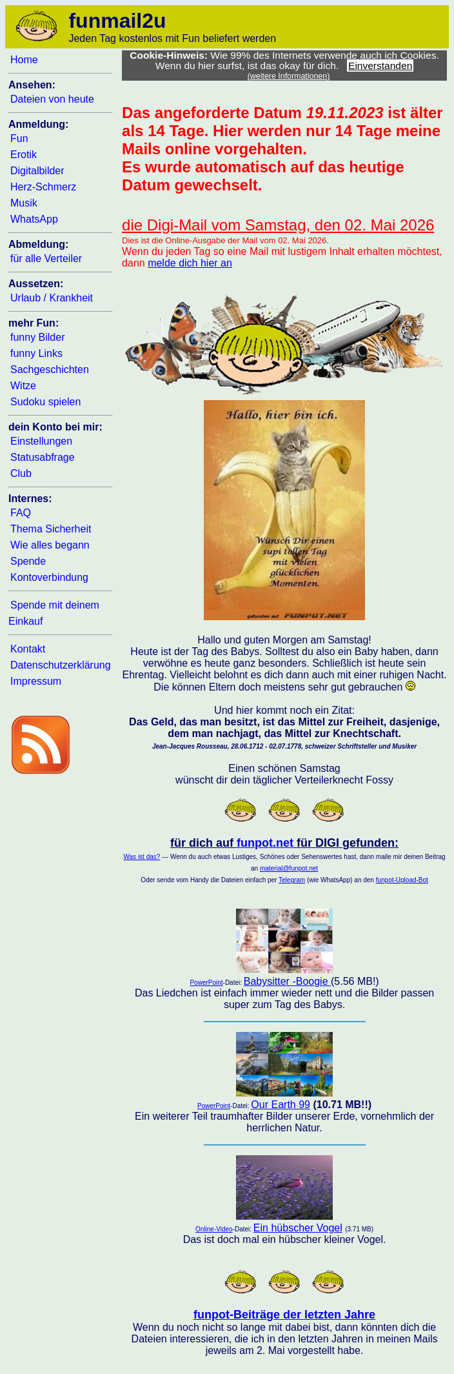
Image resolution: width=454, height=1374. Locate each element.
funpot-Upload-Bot (402, 880)
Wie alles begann (50, 545)
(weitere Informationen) (289, 76)
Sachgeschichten (49, 369)
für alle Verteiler (46, 258)
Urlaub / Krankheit (51, 297)
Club (21, 473)
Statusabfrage (42, 457)
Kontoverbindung (49, 577)
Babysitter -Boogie (287, 981)
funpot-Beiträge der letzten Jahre (284, 1314)
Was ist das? (141, 856)
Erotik (23, 154)
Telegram (292, 880)
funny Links (36, 353)
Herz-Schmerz (43, 186)
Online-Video (214, 1229)
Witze (23, 385)
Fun (19, 138)
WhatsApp (34, 219)
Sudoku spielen (45, 401)
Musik (23, 202)
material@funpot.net (289, 868)
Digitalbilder (37, 170)
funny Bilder (37, 337)
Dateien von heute (52, 99)
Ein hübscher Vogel (297, 1227)
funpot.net (265, 842)
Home (24, 59)
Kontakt (27, 648)
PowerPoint (206, 982)
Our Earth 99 (280, 1104)
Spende (28, 561)
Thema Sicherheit (50, 528)
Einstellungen (41, 441)
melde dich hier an (190, 263)
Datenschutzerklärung (60, 665)
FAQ (20, 512)
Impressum (35, 681)
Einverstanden (380, 65)
